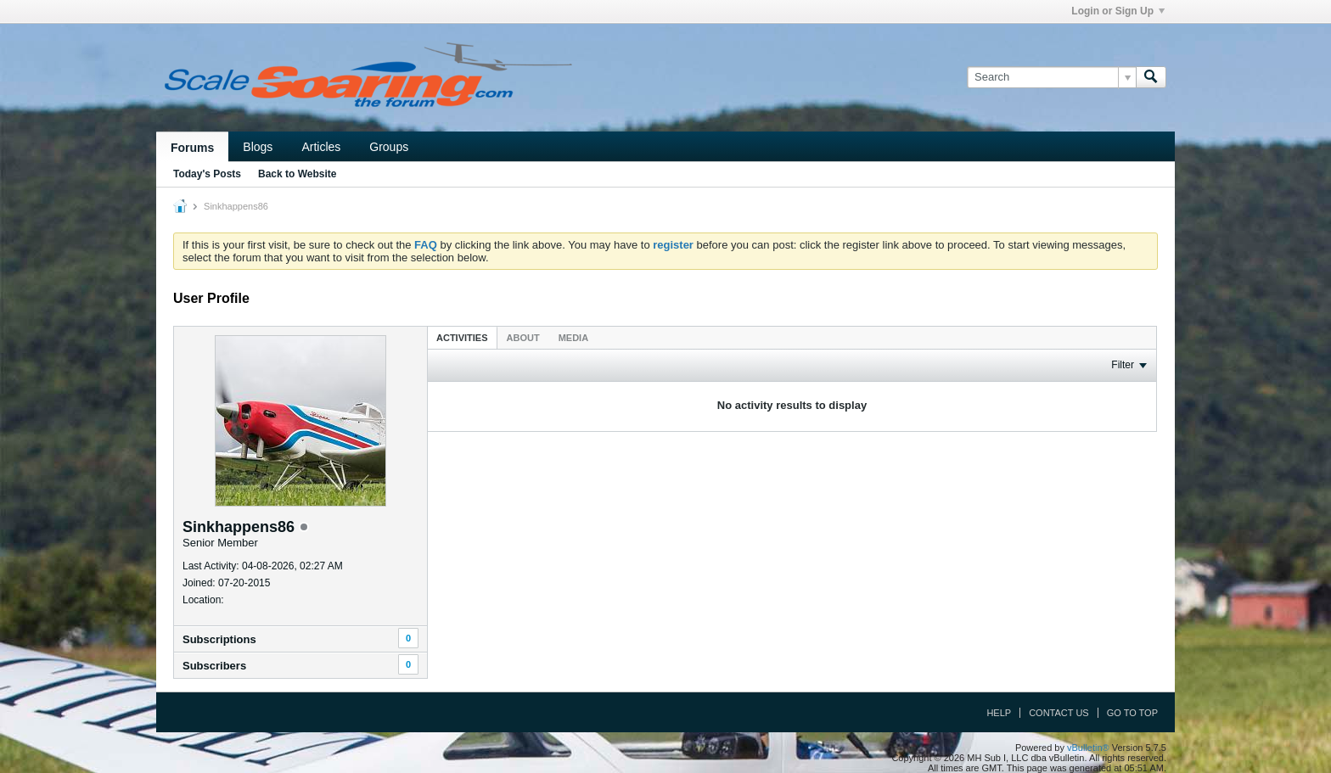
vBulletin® (1088, 747)
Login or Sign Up (1118, 11)
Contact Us (1059, 713)
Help (998, 713)
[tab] (462, 337)
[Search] (1051, 77)
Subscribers (214, 665)
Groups (388, 147)
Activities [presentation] (462, 338)
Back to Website (297, 174)
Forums (192, 147)
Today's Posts (207, 174)
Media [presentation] (573, 338)
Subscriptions (219, 639)
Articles (320, 147)
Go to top (1132, 713)
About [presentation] (523, 338)
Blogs (257, 147)
